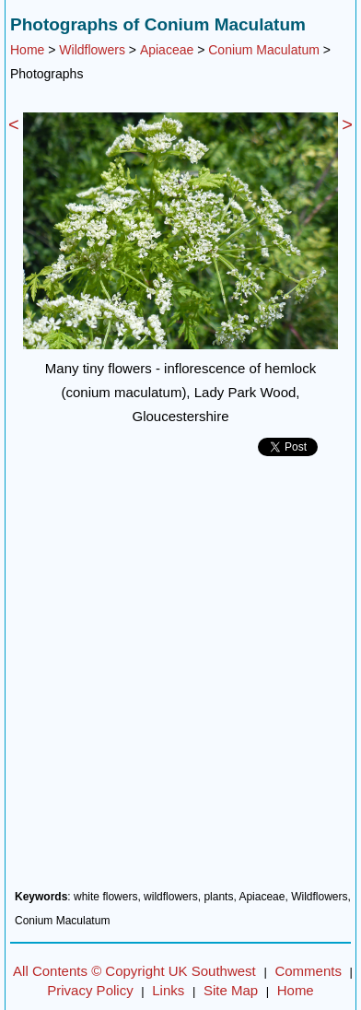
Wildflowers (92, 49)
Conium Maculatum (264, 49)
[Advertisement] (180, 680)
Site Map (231, 990)
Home (27, 49)
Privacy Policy (90, 990)
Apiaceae (166, 49)
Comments (308, 971)
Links (168, 990)
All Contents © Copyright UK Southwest (134, 971)
